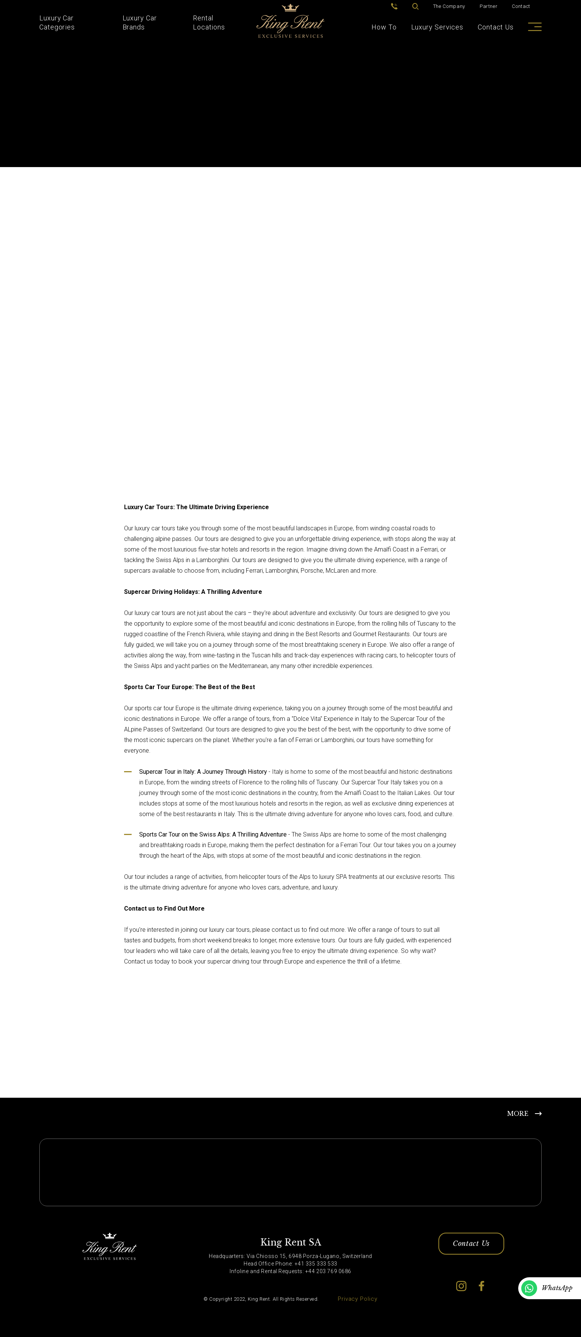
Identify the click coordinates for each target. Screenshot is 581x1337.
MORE (517, 1113)
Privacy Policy (357, 1298)
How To (383, 27)
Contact (521, 6)
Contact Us (496, 27)
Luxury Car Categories (57, 22)
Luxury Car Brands (140, 22)
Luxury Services (437, 27)
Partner (489, 6)
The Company (449, 6)
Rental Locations (209, 22)
